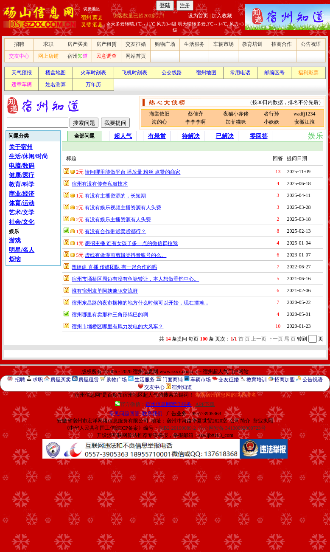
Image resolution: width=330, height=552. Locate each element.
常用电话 (240, 73)
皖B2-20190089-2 (177, 428)
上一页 (258, 339)
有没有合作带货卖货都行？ (115, 231)
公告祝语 (311, 44)
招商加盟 (284, 380)
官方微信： (154, 404)
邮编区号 (274, 73)
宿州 (86, 17)
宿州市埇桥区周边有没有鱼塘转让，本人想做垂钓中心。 (135, 279)
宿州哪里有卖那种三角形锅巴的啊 (110, 315)
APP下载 (205, 404)
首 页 (244, 339)
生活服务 (194, 44)
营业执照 (263, 421)
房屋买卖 (60, 380)
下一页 (275, 339)
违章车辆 (21, 84)
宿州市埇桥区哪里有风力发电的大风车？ (117, 327)
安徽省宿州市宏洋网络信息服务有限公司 (102, 421)
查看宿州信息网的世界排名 (225, 395)
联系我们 (152, 414)
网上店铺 (48, 56)
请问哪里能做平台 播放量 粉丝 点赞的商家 (132, 172)
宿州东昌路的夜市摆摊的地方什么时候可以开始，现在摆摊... (140, 303)
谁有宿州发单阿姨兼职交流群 (105, 291)
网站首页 (136, 56)
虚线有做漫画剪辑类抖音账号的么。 (125, 255)
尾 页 (290, 339)
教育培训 (252, 44)
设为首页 (198, 16)
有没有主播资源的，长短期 (115, 196)
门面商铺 (172, 380)
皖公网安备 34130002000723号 (232, 428)
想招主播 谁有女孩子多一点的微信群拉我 (131, 243)
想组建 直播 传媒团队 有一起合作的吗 (114, 267)
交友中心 (19, 56)
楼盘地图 (55, 73)
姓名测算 (55, 84)
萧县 (97, 17)
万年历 (93, 84)
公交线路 (172, 73)
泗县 (97, 25)
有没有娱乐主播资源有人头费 (118, 219)
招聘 (19, 44)
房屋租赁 (88, 380)
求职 (48, 44)
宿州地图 (206, 73)
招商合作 (281, 44)
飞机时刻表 (134, 73)
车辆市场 (223, 44)
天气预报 (21, 73)
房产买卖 (77, 44)
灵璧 (86, 25)
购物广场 (165, 44)
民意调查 (106, 56)
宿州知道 (182, 387)
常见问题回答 (124, 414)
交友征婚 (136, 44)
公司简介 (240, 421)
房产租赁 (106, 44)
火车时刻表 (93, 73)
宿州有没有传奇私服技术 (100, 184)
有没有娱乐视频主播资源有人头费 (123, 208)
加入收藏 (222, 16)
